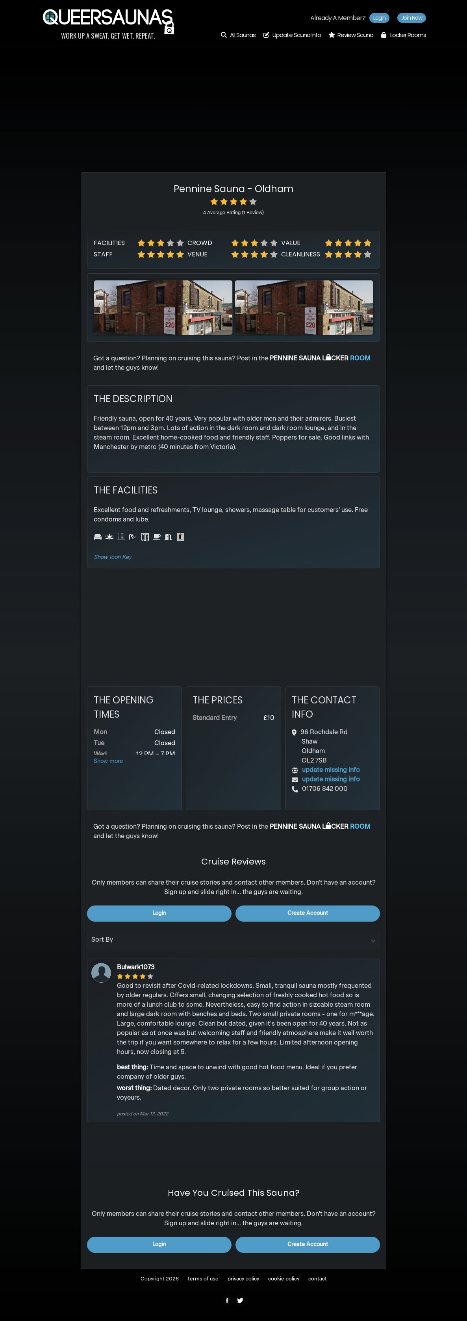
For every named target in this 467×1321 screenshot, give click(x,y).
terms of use (203, 1279)
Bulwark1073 (136, 968)
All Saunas (238, 35)
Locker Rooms (403, 35)
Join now (411, 18)
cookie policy (283, 1279)
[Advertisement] (233, 100)
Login (379, 18)
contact (317, 1279)
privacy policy (243, 1279)
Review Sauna (350, 35)
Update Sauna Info (292, 35)
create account (307, 913)
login (159, 913)
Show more (108, 761)
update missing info (331, 770)
